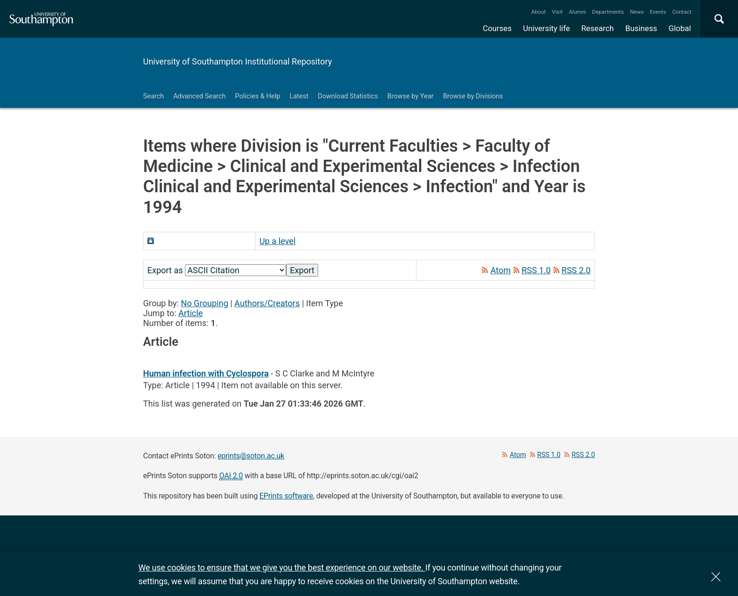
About (538, 11)
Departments (608, 11)
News (636, 11)
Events (658, 11)
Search (153, 96)
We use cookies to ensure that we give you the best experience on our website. (281, 567)
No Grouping (204, 303)
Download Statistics (348, 96)
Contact (681, 11)
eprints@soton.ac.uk (250, 455)
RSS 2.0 (576, 270)
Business (642, 28)
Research (597, 28)
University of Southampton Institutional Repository (237, 61)
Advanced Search (199, 96)
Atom (500, 270)
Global (679, 28)
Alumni (577, 11)
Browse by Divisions (473, 96)
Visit (557, 11)
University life (546, 28)
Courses (497, 28)
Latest (298, 96)
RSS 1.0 (536, 270)
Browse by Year (410, 96)
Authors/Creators (267, 303)
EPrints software (286, 495)
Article (190, 313)
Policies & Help (257, 96)
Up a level (277, 241)
